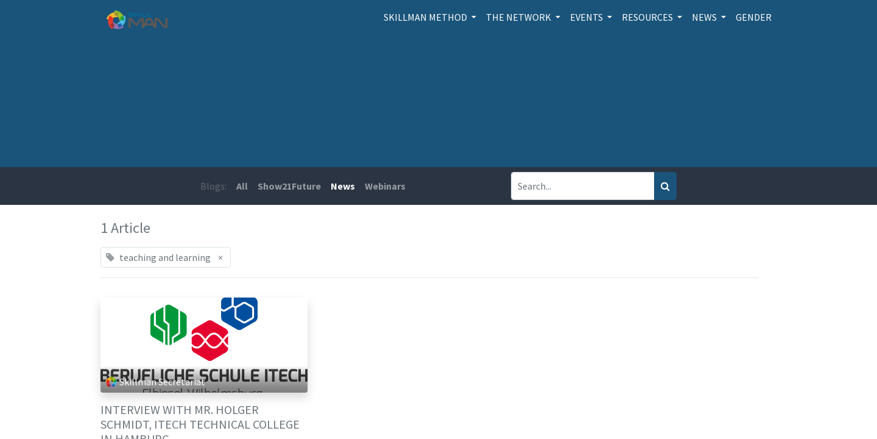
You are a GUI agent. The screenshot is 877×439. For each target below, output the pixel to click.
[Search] (665, 186)
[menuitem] (754, 17)
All (242, 186)
